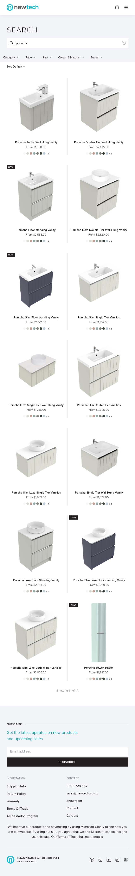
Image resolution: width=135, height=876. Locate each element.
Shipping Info (16, 786)
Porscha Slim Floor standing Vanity (36, 317)
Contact (72, 808)
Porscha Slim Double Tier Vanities (99, 405)
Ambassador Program (22, 816)
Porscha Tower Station (99, 668)
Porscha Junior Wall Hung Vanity (36, 142)
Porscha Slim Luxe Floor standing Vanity (99, 580)
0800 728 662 (77, 785)
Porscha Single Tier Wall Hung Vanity (99, 492)
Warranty (13, 801)
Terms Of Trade (17, 808)
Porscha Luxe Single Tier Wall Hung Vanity (36, 405)
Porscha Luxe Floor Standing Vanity (36, 580)
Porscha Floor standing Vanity (36, 230)
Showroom (74, 800)
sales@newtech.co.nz (82, 793)
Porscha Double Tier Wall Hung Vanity (98, 142)
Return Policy (16, 793)
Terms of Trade (67, 836)
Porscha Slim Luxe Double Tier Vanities (36, 668)
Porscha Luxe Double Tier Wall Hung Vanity (99, 230)
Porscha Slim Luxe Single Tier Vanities (36, 492)
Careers (72, 815)
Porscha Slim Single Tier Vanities (99, 317)
